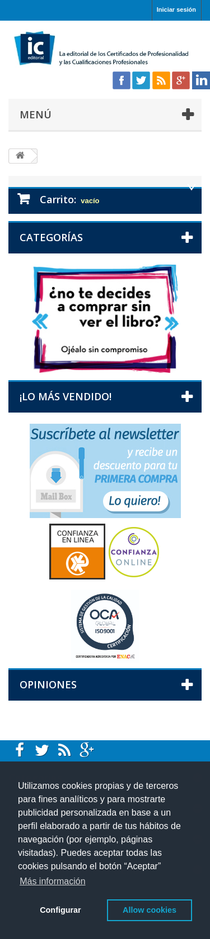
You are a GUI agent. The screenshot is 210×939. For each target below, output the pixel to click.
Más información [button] (52, 881)
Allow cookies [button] (149, 910)
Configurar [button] (60, 910)
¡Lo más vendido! (65, 396)
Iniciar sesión (176, 9)
